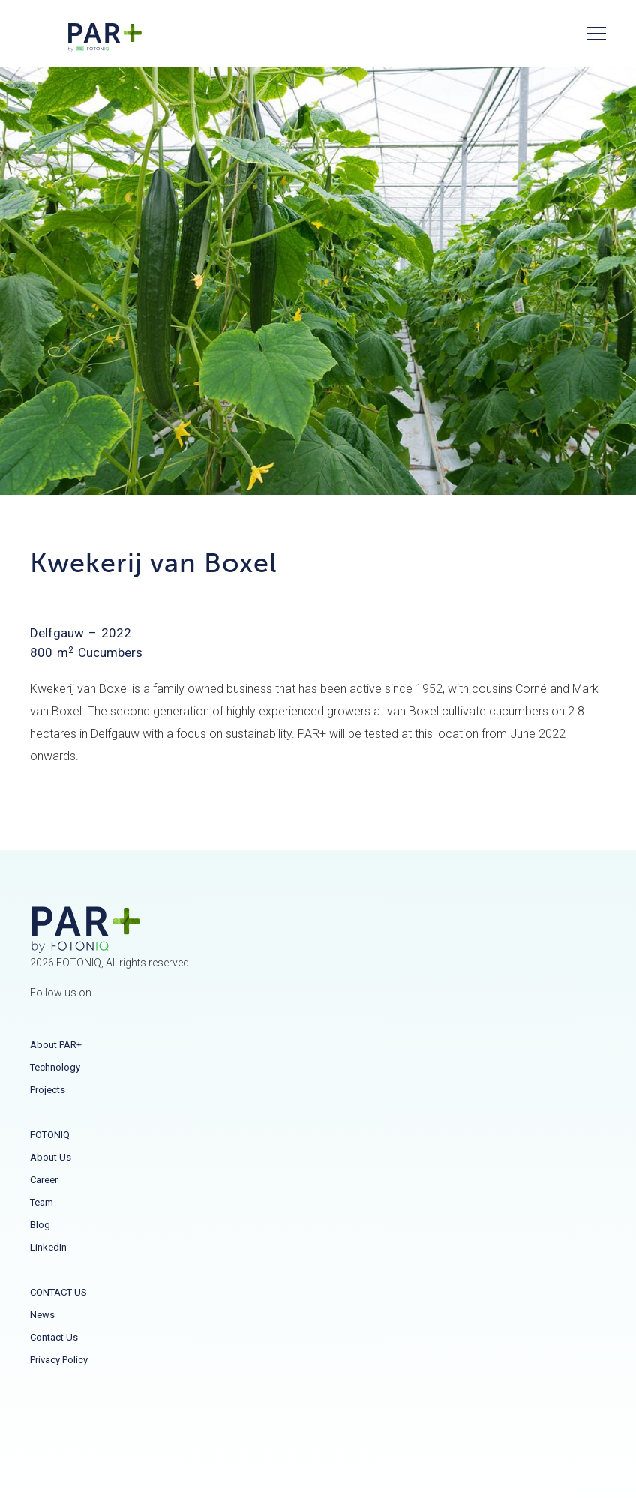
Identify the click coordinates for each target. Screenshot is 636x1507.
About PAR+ (56, 1044)
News (42, 1314)
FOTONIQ (50, 1134)
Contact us (54, 1337)
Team (41, 1202)
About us (50, 1157)
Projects (47, 1089)
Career (44, 1179)
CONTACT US (58, 1292)
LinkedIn (48, 1247)
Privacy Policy (59, 1359)
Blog (40, 1224)
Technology (55, 1067)
